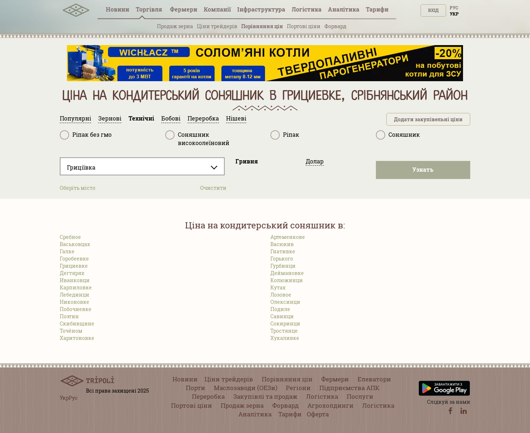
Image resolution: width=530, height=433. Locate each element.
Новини (117, 9)
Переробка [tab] (203, 118)
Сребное (70, 236)
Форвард (335, 26)
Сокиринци (285, 323)
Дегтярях (72, 273)
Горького (281, 258)
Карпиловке (76, 287)
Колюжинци (286, 280)
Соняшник (398, 135)
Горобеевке (74, 258)
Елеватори (374, 379)
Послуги (360, 396)
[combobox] (142, 166)
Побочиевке (75, 309)
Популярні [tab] (75, 118)
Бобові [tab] (170, 118)
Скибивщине (77, 323)
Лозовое (280, 294)
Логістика (307, 9)
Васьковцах (75, 244)
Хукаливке (284, 337)
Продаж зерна (175, 26)
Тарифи (377, 9)
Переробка (208, 396)
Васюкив (282, 244)
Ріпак (284, 135)
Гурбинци (283, 265)
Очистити (213, 187)
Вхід (433, 10)
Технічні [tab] (141, 118)
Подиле (280, 309)
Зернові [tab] (109, 118)
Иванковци (75, 280)
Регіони (298, 388)
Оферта (318, 414)
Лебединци (74, 294)
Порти (195, 388)
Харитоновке (77, 337)
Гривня (246, 161)
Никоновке (74, 301)
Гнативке (282, 251)
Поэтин (69, 316)
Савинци (282, 316)
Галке (67, 251)
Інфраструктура (261, 9)
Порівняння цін (262, 26)
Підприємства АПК (349, 388)
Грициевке (74, 265)
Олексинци (285, 301)
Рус (454, 7)
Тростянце (284, 330)
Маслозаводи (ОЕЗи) (245, 388)
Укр (454, 14)
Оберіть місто (77, 187)
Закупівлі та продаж (265, 396)
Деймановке (287, 273)
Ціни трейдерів (217, 26)
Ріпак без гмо (86, 135)
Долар (315, 161)
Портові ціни (303, 26)
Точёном (71, 330)
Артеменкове (287, 236)
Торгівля (149, 9)
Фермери (183, 9)
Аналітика (343, 9)
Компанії (217, 9)
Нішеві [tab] (236, 118)
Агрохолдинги (330, 405)
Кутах (278, 287)
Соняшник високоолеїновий (197, 138)
